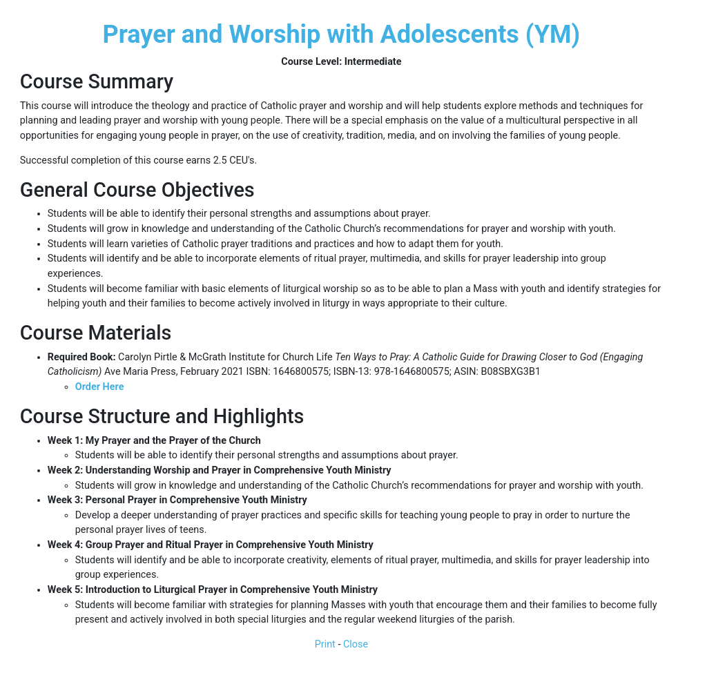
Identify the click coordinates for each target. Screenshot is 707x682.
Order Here (99, 387)
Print (325, 644)
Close (355, 644)
